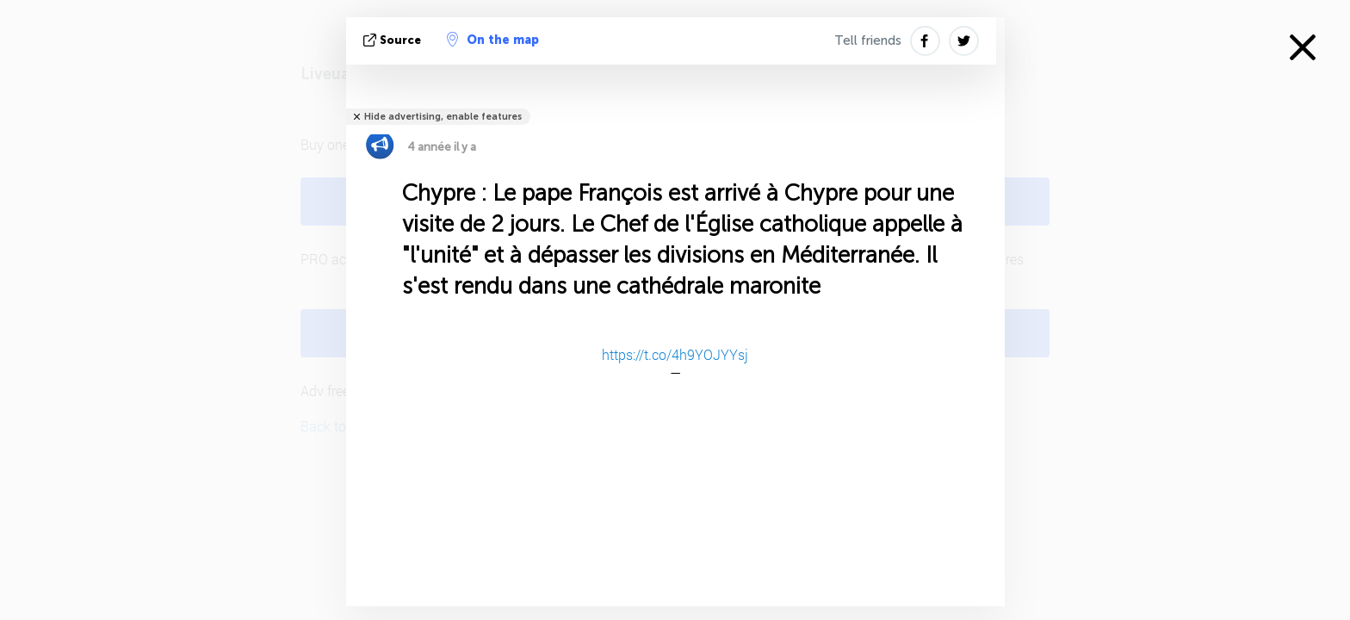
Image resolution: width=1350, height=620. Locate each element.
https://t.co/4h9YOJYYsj (675, 354)
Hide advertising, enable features (443, 116)
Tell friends (867, 40)
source (394, 40)
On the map (493, 39)
